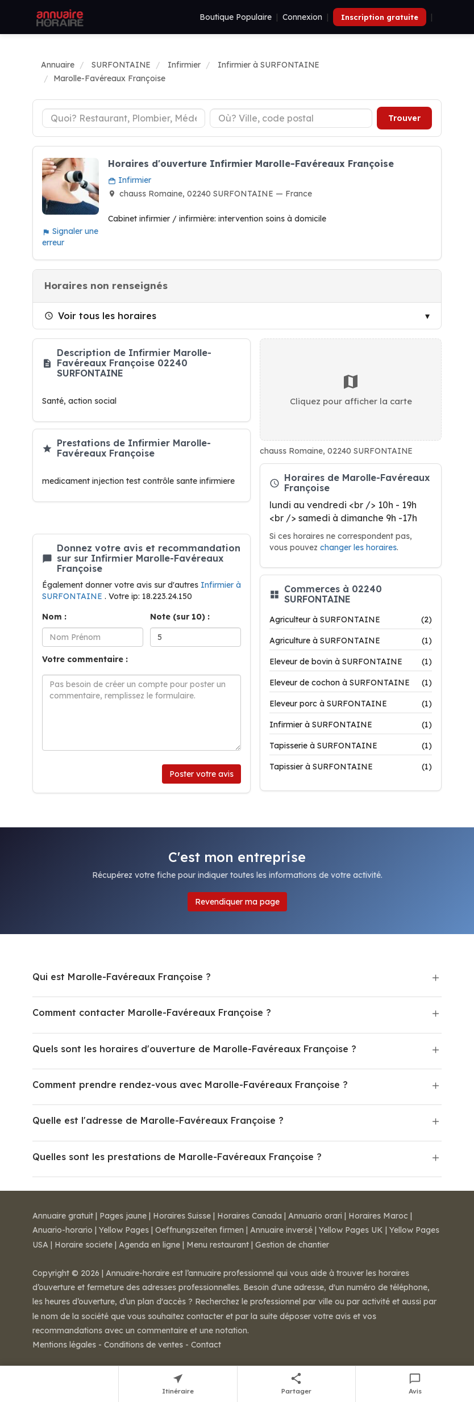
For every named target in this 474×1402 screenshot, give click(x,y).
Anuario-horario (62, 1230)
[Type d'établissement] (123, 118)
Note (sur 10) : (180, 617)
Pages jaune (123, 1216)
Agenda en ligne (149, 1245)
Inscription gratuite (379, 17)
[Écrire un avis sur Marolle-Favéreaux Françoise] (415, 1384)
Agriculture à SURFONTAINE (350, 640)
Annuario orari (315, 1216)
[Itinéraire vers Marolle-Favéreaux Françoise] (178, 1384)
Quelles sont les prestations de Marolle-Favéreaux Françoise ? (177, 1156)
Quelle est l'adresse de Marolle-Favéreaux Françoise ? (158, 1120)
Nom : (54, 617)
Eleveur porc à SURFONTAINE (350, 703)
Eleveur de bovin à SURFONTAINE (350, 661)
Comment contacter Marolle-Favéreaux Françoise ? (151, 1012)
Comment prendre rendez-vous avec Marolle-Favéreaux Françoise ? (190, 1084)
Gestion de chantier (292, 1245)
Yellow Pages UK (351, 1230)
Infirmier (129, 180)
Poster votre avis (201, 774)
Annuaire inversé (281, 1230)
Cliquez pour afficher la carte (351, 390)
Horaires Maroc (378, 1216)
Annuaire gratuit (62, 1216)
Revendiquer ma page (237, 902)
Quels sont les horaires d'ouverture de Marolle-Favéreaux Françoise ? (194, 1048)
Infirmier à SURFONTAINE (350, 724)
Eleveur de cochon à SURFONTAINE (350, 682)
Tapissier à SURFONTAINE (350, 766)
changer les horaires (358, 547)
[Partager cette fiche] (297, 1384)
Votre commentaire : (85, 659)
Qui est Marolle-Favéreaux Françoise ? (121, 976)
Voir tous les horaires (100, 315)
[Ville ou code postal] (291, 118)
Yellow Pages (124, 1230)
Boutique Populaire (235, 17)
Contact (206, 1345)
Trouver (404, 118)
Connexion (302, 17)
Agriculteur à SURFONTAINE (350, 619)
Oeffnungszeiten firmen (199, 1230)
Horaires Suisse (182, 1216)
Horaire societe (84, 1245)
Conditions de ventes (143, 1345)
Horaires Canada (249, 1216)
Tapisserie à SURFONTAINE (350, 745)
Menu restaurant (217, 1245)
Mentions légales (64, 1345)
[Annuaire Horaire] (58, 17)
